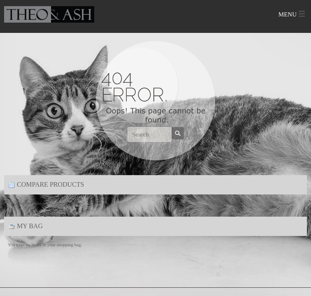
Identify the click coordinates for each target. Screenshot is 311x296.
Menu (288, 14)
